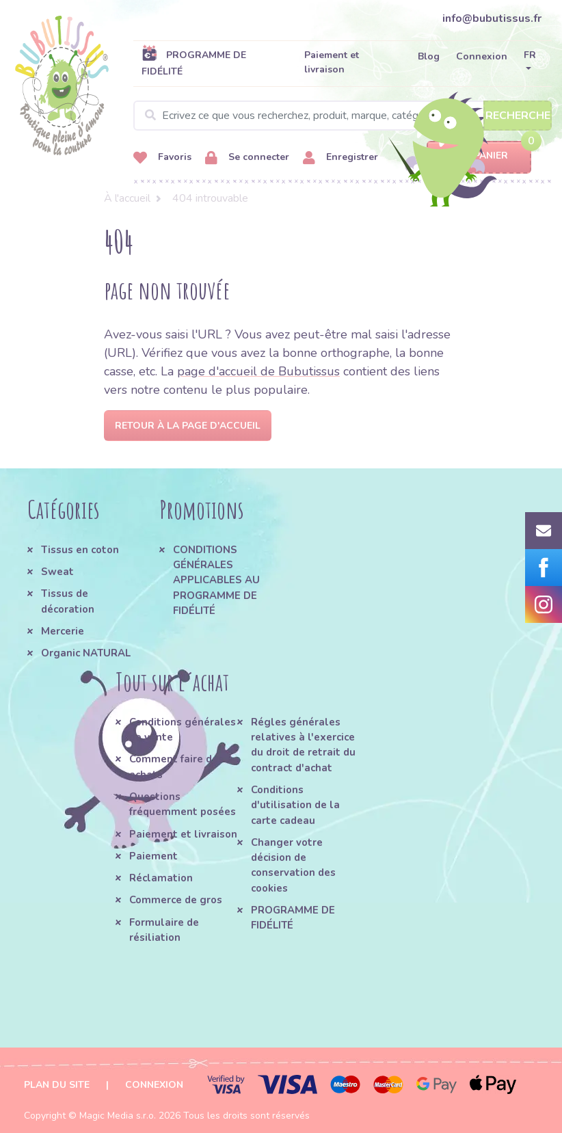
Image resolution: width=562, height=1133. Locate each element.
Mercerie (62, 631)
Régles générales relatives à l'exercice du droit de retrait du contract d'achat (303, 745)
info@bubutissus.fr (491, 18)
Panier (479, 156)
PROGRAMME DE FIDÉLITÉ (194, 63)
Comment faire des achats (176, 766)
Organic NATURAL (86, 653)
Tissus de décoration (67, 601)
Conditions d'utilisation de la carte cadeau (295, 805)
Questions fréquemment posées (182, 804)
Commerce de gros (175, 900)
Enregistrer (340, 157)
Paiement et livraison (331, 62)
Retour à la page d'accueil (187, 425)
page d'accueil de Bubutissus (258, 371)
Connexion (481, 56)
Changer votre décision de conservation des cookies (293, 865)
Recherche (517, 115)
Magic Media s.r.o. (117, 1115)
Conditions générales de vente (182, 729)
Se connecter (247, 157)
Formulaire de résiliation (164, 930)
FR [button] (530, 55)
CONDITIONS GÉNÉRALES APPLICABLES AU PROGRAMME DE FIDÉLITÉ (216, 580)
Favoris (162, 157)
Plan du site (57, 1084)
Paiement (153, 856)
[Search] (342, 116)
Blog (429, 56)
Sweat (57, 571)
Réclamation (161, 878)
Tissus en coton (80, 550)
